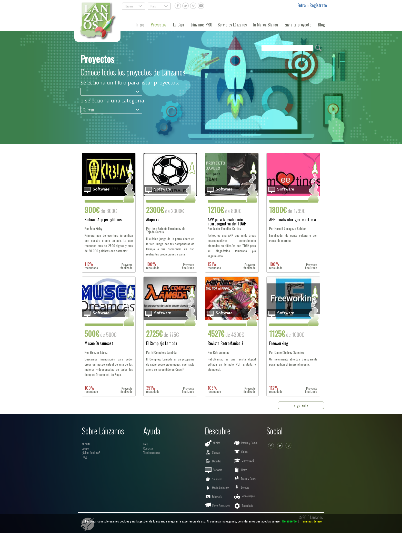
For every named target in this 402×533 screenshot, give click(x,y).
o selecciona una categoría (112, 100)
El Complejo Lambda (161, 343)
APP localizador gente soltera (292, 220)
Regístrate (318, 5)
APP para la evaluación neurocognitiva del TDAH (227, 221)
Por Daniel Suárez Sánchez (286, 352)
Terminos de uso (311, 521)
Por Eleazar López (96, 352)
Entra (302, 5)
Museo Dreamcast (99, 343)
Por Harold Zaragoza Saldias (287, 228)
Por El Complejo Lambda (161, 352)
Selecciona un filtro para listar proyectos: (130, 82)
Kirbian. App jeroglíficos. (104, 220)
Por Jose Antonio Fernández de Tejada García (165, 230)
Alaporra (152, 220)
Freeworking (278, 343)
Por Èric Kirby (93, 228)
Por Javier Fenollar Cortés (224, 228)
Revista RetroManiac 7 (225, 343)
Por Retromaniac (218, 352)
